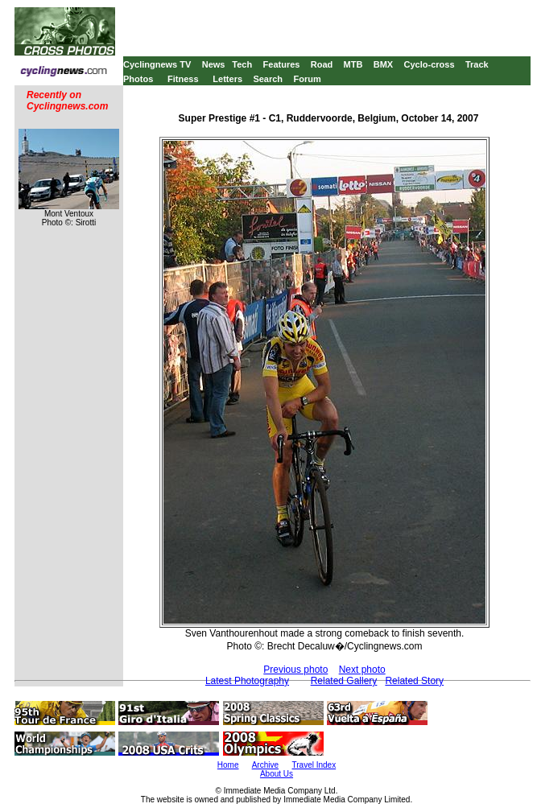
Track (477, 64)
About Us (276, 773)
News (213, 64)
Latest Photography (247, 680)
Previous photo (295, 669)
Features (281, 64)
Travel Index (314, 764)
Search (268, 79)
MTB (353, 64)
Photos (138, 79)
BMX (383, 64)
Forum (306, 79)
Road (322, 64)
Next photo (362, 669)
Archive (265, 764)
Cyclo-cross (429, 64)
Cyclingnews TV (157, 64)
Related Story (414, 680)
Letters (227, 79)
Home (228, 764)
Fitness (183, 79)
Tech (242, 64)
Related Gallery (344, 680)
